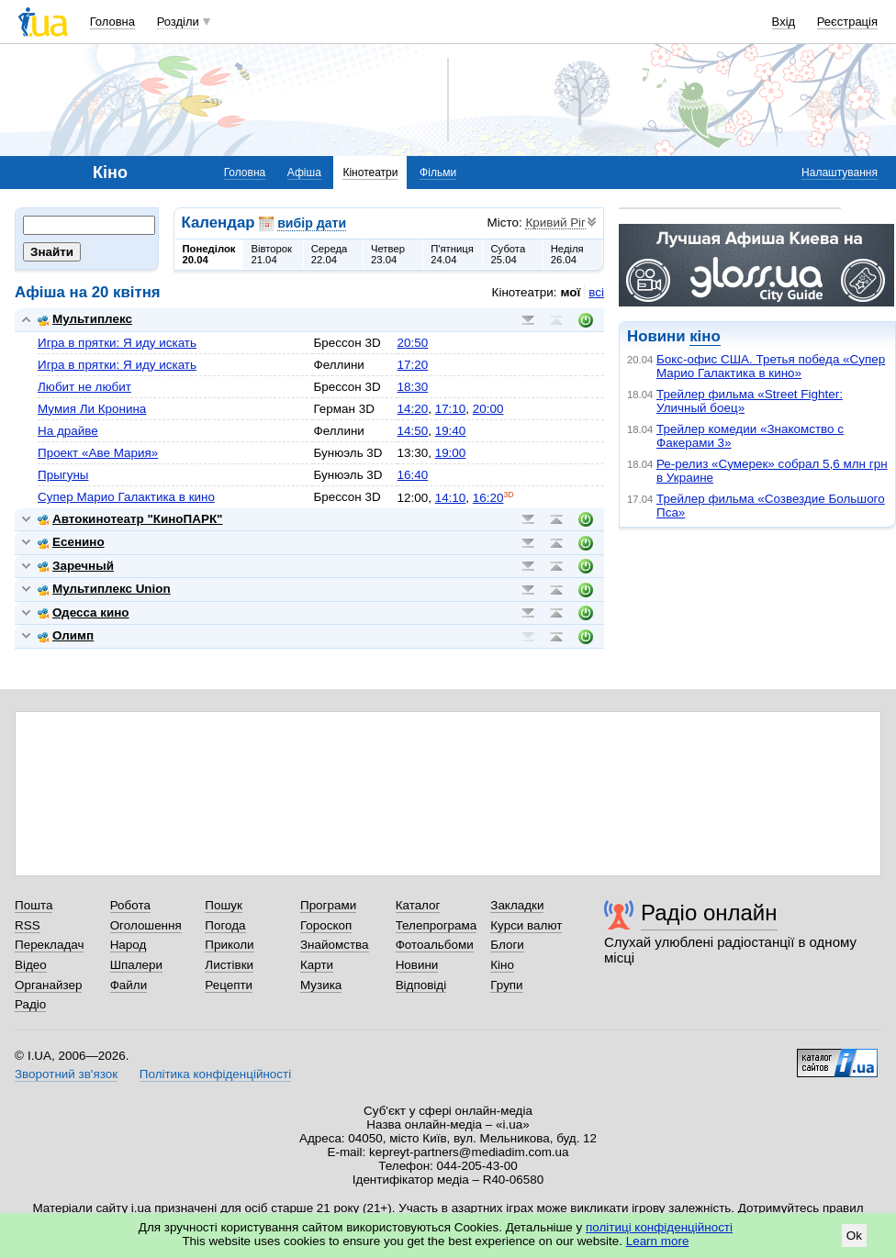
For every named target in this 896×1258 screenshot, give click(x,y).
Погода (225, 925)
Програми (328, 905)
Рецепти (228, 985)
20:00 (488, 409)
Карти (316, 965)
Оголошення (146, 925)
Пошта (33, 905)
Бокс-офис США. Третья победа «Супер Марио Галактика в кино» (770, 366)
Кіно (502, 965)
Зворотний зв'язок (66, 1074)
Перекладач (49, 945)
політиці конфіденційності (659, 1227)
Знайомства (334, 945)
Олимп (66, 635)
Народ (128, 945)
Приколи (229, 945)
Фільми (438, 172)
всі (596, 292)
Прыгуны (63, 475)
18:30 (413, 387)
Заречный (76, 566)
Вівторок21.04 (271, 254)
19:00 (450, 453)
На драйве (68, 431)
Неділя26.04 (567, 254)
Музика (321, 985)
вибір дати (311, 223)
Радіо (30, 1004)
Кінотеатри (370, 172)
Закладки (516, 905)
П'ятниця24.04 (452, 254)
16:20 (488, 498)
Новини (417, 965)
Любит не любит (84, 387)
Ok (854, 1235)
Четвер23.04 (388, 254)
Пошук (223, 905)
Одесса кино (83, 612)
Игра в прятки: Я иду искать (117, 343)
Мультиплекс (85, 319)
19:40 (450, 431)
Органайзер (48, 985)
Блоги (507, 945)
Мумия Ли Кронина (92, 409)
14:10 (450, 498)
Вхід (784, 21)
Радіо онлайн (709, 912)
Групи (506, 985)
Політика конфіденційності (215, 1074)
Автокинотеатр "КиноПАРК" (130, 519)
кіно (704, 336)
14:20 (413, 409)
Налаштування (839, 172)
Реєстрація (847, 21)
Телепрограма (436, 925)
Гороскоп (326, 925)
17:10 (450, 409)
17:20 (413, 365)
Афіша (304, 172)
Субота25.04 (507, 254)
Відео (31, 965)
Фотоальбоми (435, 945)
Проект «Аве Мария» (98, 453)
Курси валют (526, 925)
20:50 (413, 343)
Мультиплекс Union (104, 589)
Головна (112, 21)
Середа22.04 (329, 254)
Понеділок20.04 (209, 254)
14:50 (413, 431)
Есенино (71, 542)
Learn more (657, 1241)
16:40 (413, 475)
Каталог (418, 905)
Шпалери (136, 965)
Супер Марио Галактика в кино (126, 497)
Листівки (229, 965)
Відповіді (421, 985)
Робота (130, 905)
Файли (129, 985)
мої (571, 292)
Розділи (178, 21)
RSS (27, 925)
